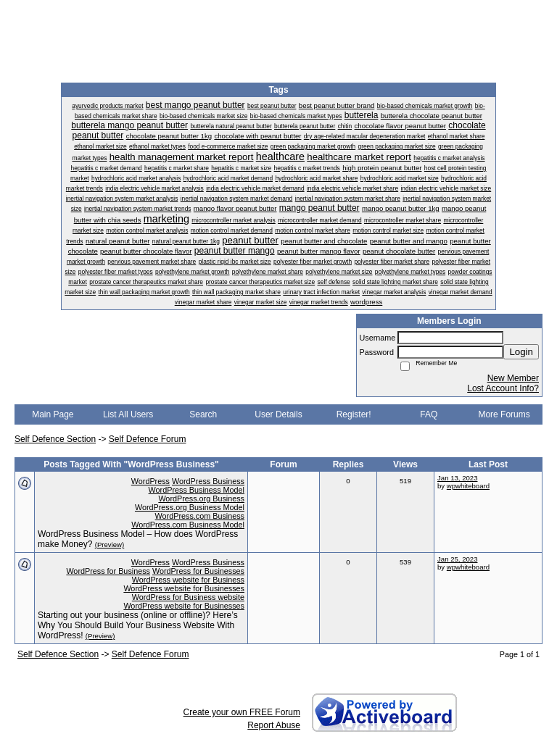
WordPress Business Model (196, 489)
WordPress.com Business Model (187, 524)
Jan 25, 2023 (457, 559)
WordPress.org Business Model (189, 507)
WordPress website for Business (188, 579)
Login (521, 351)
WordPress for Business (108, 571)
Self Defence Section (55, 439)
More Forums (503, 414)
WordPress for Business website (188, 597)
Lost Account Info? (503, 388)
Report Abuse (273, 725)
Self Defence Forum (147, 439)
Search (203, 414)
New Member (513, 378)
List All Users (128, 414)
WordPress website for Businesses (183, 588)
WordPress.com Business (199, 516)
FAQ (428, 414)
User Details (278, 414)
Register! (354, 414)
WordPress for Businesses (198, 571)
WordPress (150, 481)
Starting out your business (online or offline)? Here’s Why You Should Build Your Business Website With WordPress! (138, 625)
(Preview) (110, 544)
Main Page (52, 414)
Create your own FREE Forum (241, 712)
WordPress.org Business (201, 498)
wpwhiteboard (468, 486)
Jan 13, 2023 (457, 478)
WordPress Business (208, 481)
